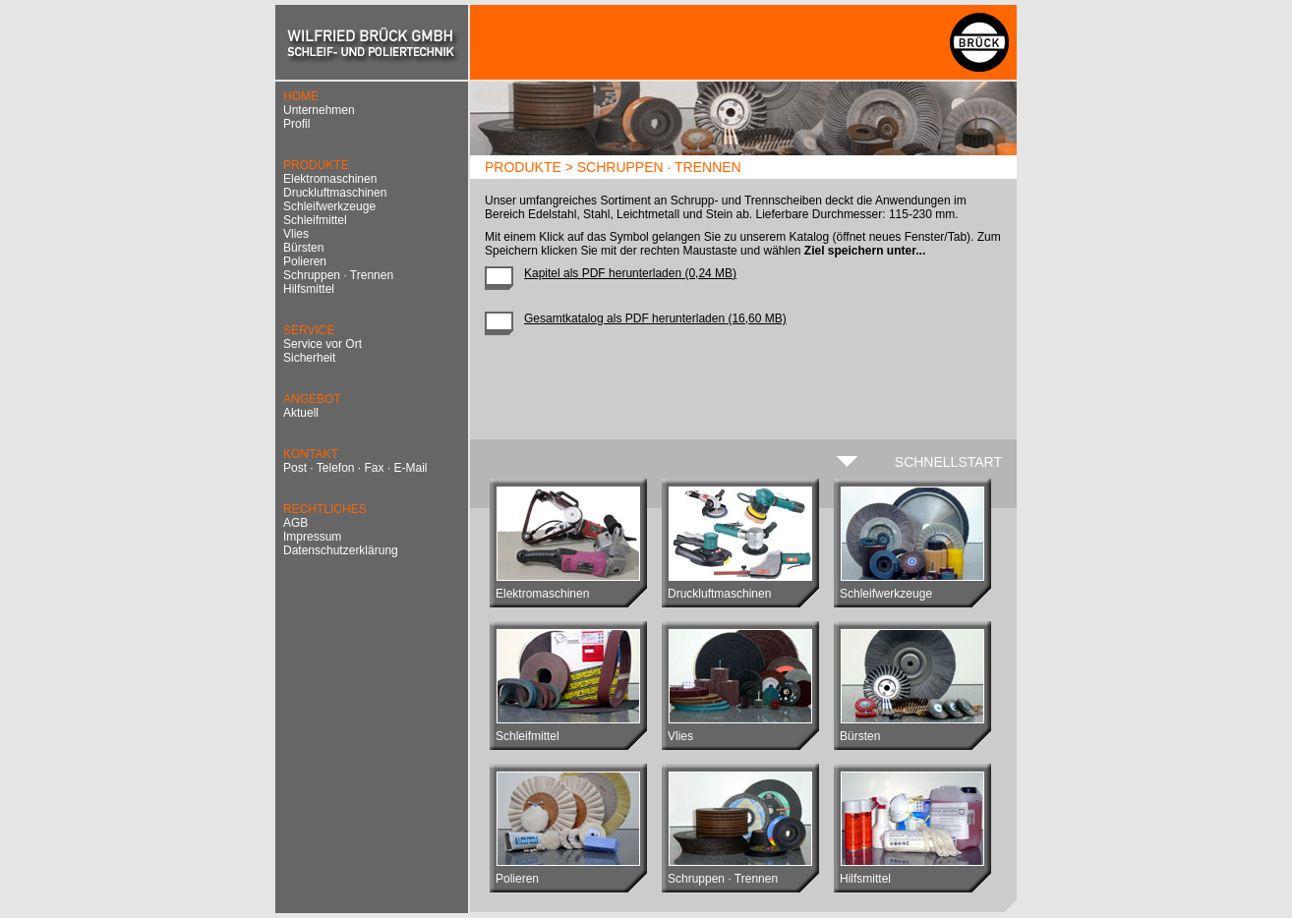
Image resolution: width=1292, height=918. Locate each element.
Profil (296, 124)
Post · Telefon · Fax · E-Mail (355, 468)
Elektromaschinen (330, 179)
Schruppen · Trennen (338, 275)
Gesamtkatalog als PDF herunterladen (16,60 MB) (655, 318)
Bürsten (303, 248)
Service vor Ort (322, 344)
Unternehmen (319, 110)
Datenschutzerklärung (340, 550)
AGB (295, 523)
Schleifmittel (315, 220)
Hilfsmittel (308, 289)
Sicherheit (309, 358)
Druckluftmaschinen (334, 193)
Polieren (304, 261)
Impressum (312, 537)
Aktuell (301, 413)
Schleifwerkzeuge (329, 206)
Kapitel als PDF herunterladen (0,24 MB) (630, 273)
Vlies (296, 234)
